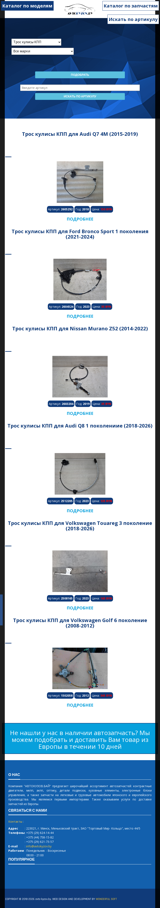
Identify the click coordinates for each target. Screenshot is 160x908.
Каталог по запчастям (131, 5)
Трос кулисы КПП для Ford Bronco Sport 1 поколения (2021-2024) (80, 234)
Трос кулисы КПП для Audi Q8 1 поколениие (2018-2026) (80, 425)
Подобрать (80, 75)
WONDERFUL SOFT (106, 899)
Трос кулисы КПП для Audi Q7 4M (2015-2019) (80, 133)
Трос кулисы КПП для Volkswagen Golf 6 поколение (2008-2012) (80, 623)
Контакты (15, 821)
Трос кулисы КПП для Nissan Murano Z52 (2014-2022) (80, 328)
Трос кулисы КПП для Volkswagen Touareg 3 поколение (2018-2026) (80, 526)
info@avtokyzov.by (39, 846)
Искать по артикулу (133, 19)
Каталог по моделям (27, 5)
